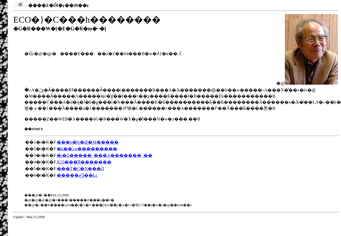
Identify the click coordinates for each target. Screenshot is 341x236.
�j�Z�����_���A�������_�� (104, 155)
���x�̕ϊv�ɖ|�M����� (88, 142)
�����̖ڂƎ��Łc (77, 175)
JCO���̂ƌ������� (84, 162)
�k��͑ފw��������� (87, 148)
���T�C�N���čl (80, 168)
